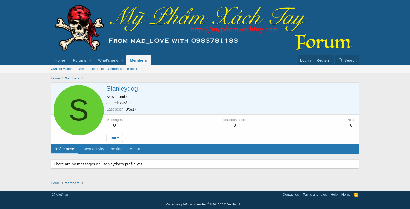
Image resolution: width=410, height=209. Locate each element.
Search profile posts (123, 69)
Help (334, 194)
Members (138, 60)
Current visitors (62, 69)
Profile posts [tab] (64, 149)
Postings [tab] (116, 149)
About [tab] (135, 149)
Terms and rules (315, 194)
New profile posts (91, 69)
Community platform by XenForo (205, 204)
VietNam (60, 194)
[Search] (347, 60)
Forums (79, 60)
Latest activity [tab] (92, 149)
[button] (90, 60)
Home (60, 60)
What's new (108, 60)
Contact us (291, 194)
